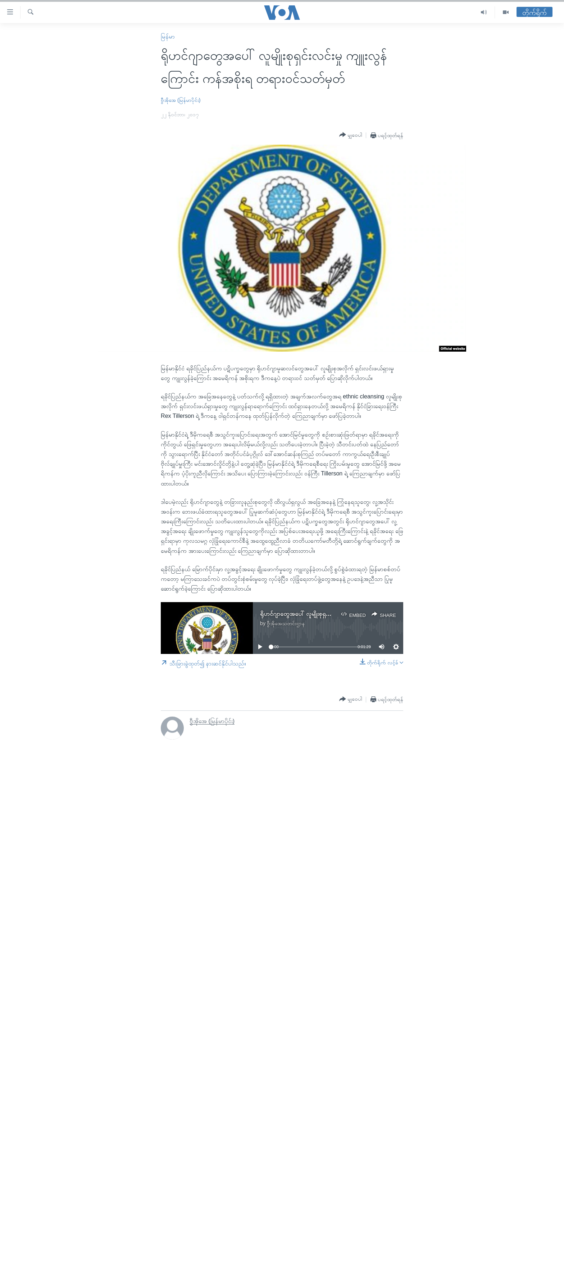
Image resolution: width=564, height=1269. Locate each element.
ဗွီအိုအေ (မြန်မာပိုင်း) (180, 100)
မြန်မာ (168, 36)
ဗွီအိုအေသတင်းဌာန (286, 623)
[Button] (350, 135)
